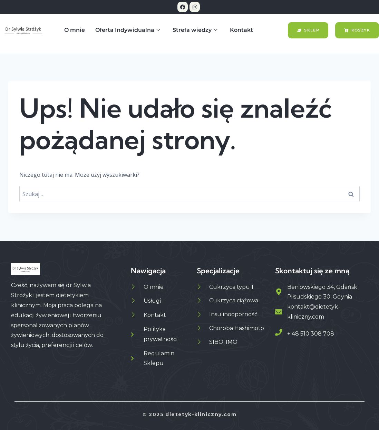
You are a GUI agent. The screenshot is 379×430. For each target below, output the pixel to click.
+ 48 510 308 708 (310, 333)
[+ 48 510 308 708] (278, 332)
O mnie (74, 30)
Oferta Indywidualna (127, 30)
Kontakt (241, 30)
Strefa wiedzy (195, 30)
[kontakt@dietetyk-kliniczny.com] (278, 312)
